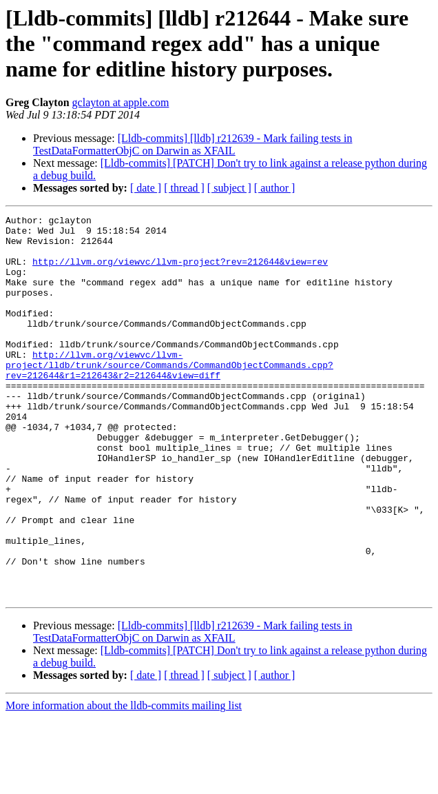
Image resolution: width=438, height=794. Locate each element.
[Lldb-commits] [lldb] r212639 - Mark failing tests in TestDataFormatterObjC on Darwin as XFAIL (192, 144)
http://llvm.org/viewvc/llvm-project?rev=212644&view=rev (180, 271)
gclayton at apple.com (120, 102)
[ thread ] (184, 188)
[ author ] (274, 188)
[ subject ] (229, 188)
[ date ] (145, 188)
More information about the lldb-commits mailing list (124, 782)
